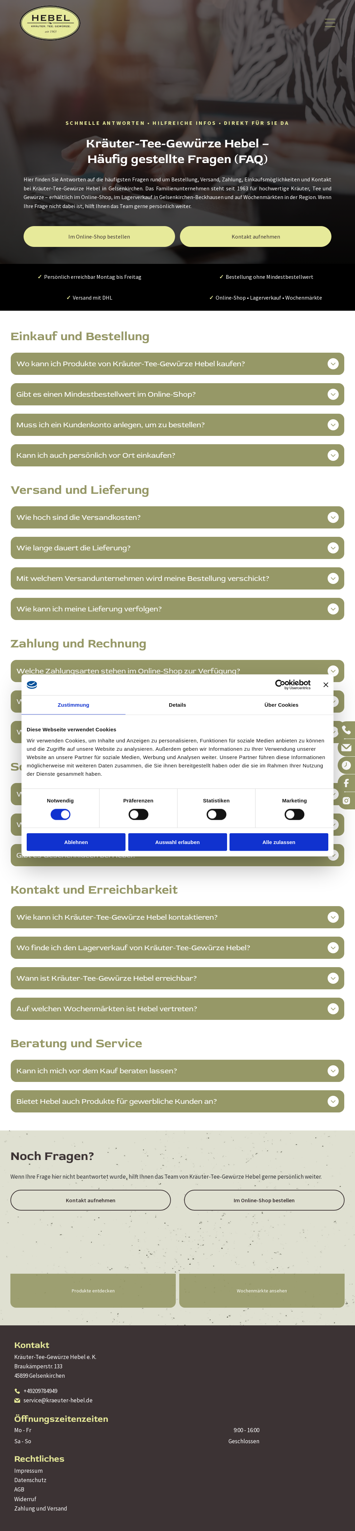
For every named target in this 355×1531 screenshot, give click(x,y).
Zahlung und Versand (40, 1508)
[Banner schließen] (325, 684)
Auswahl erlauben (177, 842)
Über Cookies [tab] (281, 705)
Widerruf (25, 1499)
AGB (19, 1489)
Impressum (28, 1470)
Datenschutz (30, 1480)
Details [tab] (177, 705)
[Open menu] (330, 23)
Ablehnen (76, 842)
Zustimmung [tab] (73, 705)
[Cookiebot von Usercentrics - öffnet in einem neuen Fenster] (280, 685)
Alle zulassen (278, 842)
